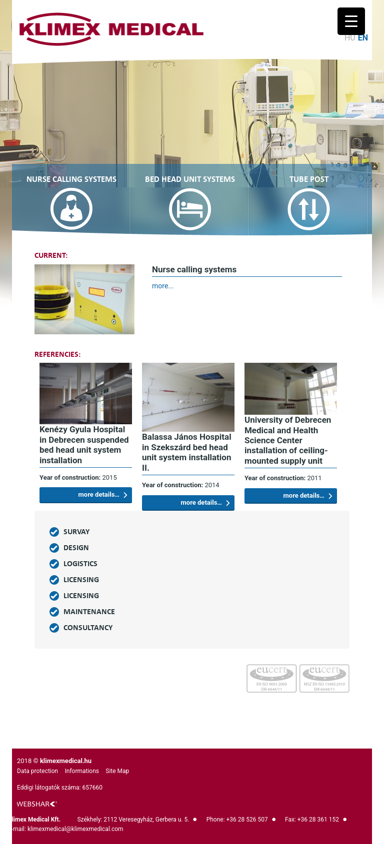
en (363, 37)
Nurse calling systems (194, 269)
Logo (112, 29)
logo (37, 804)
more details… (102, 494)
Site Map (117, 771)
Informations (81, 771)
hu (350, 37)
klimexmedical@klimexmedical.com (76, 829)
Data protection (37, 771)
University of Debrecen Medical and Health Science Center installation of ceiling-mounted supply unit (287, 440)
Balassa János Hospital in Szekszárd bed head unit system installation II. (187, 452)
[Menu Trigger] (351, 21)
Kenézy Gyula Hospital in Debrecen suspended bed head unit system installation (84, 444)
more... (163, 286)
